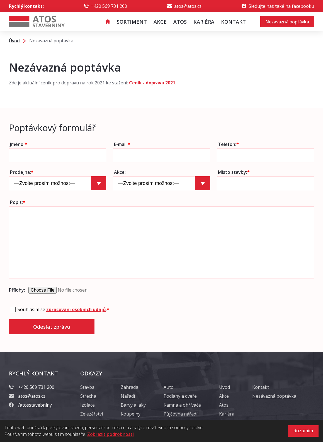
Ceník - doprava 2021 (152, 83)
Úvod (224, 387)
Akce (224, 396)
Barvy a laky (133, 405)
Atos (224, 405)
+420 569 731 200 (109, 6)
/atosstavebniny (35, 405)
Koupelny (130, 414)
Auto (169, 387)
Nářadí (128, 396)
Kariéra (226, 414)
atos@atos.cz (187, 6)
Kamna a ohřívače (182, 405)
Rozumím (303, 431)
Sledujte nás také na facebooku (281, 6)
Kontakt (260, 387)
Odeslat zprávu (51, 326)
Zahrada (129, 387)
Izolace (87, 405)
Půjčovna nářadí (180, 414)
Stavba (87, 387)
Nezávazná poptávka (287, 22)
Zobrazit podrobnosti (110, 434)
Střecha (88, 396)
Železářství (91, 414)
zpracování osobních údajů (76, 309)
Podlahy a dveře (180, 396)
